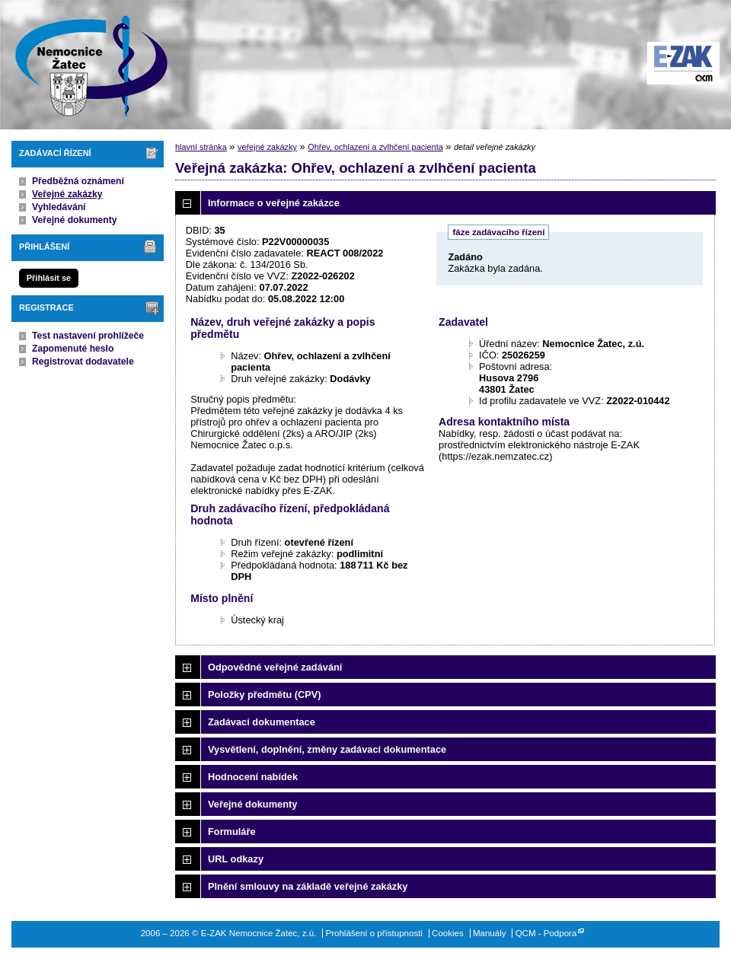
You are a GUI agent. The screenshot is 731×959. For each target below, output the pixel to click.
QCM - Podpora (546, 933)
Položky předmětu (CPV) (264, 694)
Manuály (489, 933)
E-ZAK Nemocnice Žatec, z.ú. (84, 64)
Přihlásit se (49, 277)
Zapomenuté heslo (72, 348)
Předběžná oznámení (78, 181)
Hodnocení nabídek (253, 776)
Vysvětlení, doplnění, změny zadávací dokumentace (327, 749)
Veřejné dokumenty (74, 220)
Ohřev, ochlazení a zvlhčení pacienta (375, 146)
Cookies (448, 933)
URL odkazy (235, 859)
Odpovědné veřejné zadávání (275, 667)
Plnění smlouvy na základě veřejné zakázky (307, 886)
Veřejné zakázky (67, 194)
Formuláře (232, 831)
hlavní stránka (201, 146)
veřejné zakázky (267, 146)
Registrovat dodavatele (83, 361)
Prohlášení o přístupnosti (374, 933)
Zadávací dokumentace (261, 722)
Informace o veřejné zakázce (274, 203)
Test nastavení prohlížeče (88, 335)
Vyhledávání (59, 207)
